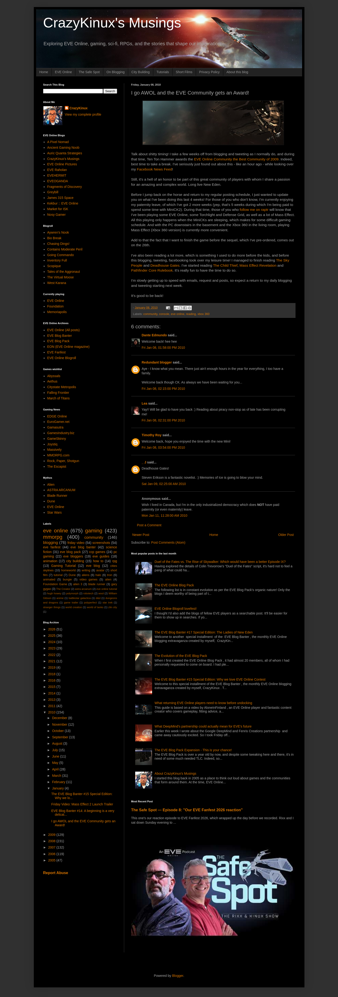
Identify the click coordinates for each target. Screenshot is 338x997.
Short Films (184, 72)
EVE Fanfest (56, 352)
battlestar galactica (80, 598)
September (60, 737)
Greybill (52, 192)
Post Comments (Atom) (168, 542)
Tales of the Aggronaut (63, 271)
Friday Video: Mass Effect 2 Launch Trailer (82, 804)
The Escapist (56, 466)
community (150, 314)
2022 (52, 655)
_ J (144, 462)
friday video (75, 543)
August (57, 743)
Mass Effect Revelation (257, 265)
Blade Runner (57, 495)
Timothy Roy (152, 435)
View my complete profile (83, 114)
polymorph (72, 593)
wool (101, 593)
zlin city (112, 607)
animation (50, 561)
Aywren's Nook (58, 232)
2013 (52, 699)
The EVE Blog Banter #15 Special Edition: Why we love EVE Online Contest (210, 679)
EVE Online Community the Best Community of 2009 (236, 159)
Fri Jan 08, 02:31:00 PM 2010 (163, 420)
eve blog (93, 566)
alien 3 (77, 584)
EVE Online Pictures (62, 164)
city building (75, 561)
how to (98, 561)
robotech (88, 593)
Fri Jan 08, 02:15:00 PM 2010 (163, 388)
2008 (52, 841)
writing (86, 570)
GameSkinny (56, 438)
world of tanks (95, 607)
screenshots (101, 543)
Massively (54, 449)
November (60, 724)
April (56, 769)
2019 (52, 667)
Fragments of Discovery (64, 187)
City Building (140, 72)
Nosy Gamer (56, 214)
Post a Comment (149, 525)
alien (108, 579)
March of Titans (58, 398)
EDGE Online (57, 416)
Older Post (286, 535)
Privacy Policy (209, 72)
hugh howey (54, 593)
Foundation (55, 306)
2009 (52, 835)
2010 (52, 712)
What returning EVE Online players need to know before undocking (203, 703)
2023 (52, 648)
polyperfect (90, 602)
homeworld (68, 570)
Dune (51, 501)
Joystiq (52, 444)
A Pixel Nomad (58, 142)
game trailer (71, 602)
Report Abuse (55, 873)
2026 (52, 629)
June (56, 756)
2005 (52, 860)
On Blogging (116, 72)
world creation (73, 607)
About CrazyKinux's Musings (175, 773)
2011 (52, 706)
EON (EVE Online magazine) (68, 347)
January (58, 788)
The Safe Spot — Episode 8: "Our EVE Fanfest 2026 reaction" (187, 810)
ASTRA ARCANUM (61, 490)
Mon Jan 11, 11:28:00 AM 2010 (165, 515)
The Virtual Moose (60, 277)
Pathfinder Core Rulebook (152, 270)
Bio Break (54, 238)
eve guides (100, 556)
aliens (85, 575)
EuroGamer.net (58, 422)
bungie (67, 579)
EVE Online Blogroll (61, 358)
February (59, 782)
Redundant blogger (157, 362)
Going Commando (60, 255)
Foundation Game (55, 584)
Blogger (177, 976)
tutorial (58, 575)
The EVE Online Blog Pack (174, 585)
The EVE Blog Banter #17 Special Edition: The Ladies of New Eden (204, 632)
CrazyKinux (78, 108)
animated (49, 579)
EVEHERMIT (56, 175)
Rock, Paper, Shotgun (63, 461)
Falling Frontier (58, 392)
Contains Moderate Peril (64, 249)
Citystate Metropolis (61, 387)
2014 (52, 693)
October (58, 731)
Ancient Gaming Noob (63, 147)
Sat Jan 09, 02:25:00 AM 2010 (164, 484)
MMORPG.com (58, 455)
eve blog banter (83, 547)
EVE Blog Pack (58, 341)
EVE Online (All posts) (63, 330)
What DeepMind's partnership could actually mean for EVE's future (203, 726)
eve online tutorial (106, 589)
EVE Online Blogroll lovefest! (176, 608)
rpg (114, 561)
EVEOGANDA (57, 181)
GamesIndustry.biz (60, 433)
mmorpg (52, 537)
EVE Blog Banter (59, 335)
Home (43, 72)
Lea (144, 403)
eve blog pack (70, 552)
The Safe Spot (89, 72)
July (55, 750)
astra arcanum (83, 589)
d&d (98, 598)
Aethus (52, 381)
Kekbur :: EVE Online (62, 203)
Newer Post (140, 535)
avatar (100, 570)
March (57, 775)
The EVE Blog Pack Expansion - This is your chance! (193, 750)
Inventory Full (57, 260)
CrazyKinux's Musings (112, 22)
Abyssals (53, 376)
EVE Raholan (57, 170)
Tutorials (163, 72)
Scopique (54, 266)
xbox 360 (203, 314)
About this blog (237, 72)
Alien (50, 484)
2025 (52, 635)
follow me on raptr (254, 210)
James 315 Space (60, 198)
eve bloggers (73, 556)
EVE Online (63, 72)
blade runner (96, 584)
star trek (108, 602)
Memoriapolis (57, 312)
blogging (50, 542)
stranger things (52, 607)
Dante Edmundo (154, 335)
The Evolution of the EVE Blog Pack (181, 656)
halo (98, 575)
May (55, 763)
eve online (177, 314)
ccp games (97, 552)
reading (191, 314)
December (60, 718)
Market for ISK (57, 209)
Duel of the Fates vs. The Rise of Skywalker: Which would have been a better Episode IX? (220, 562)
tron (109, 575)
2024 (52, 642)
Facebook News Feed (154, 169)
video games (89, 579)
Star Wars (54, 512)
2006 (52, 854)
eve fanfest (52, 547)
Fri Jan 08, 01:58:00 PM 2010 (163, 347)
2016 (52, 680)
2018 (52, 674)
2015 (52, 687)
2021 (52, 661)
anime (59, 598)
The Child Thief (225, 265)
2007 (52, 847)
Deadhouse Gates (165, 265)
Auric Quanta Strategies (64, 153)
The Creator (63, 589)
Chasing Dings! (58, 244)
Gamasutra (55, 427)
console (164, 314)
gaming (93, 531)
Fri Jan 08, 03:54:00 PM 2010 (163, 447)
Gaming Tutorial (63, 566)
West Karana (56, 283)
